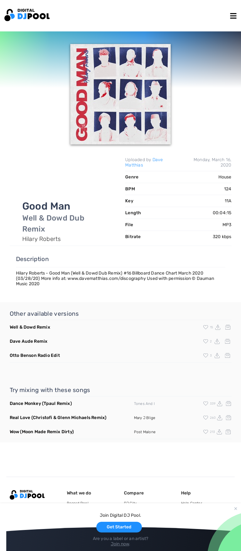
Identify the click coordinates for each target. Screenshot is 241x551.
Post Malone (145, 432)
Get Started (119, 527)
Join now (120, 544)
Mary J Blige (144, 418)
